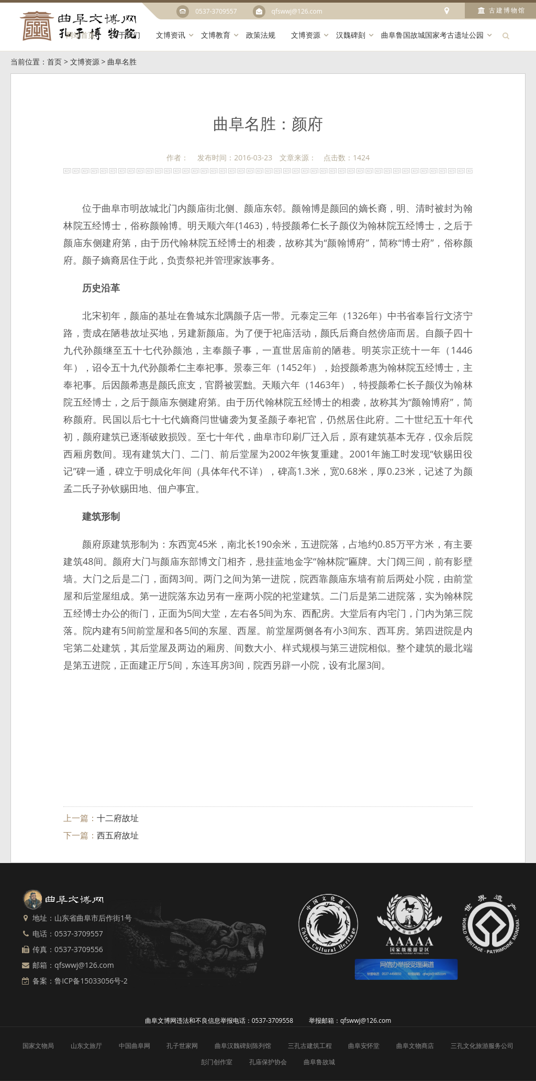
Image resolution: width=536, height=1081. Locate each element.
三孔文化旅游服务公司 (482, 1045)
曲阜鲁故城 (319, 1061)
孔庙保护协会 (268, 1061)
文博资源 (305, 35)
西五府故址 (118, 835)
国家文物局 (38, 1045)
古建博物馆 (502, 10)
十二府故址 (118, 818)
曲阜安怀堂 (363, 1045)
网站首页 (80, 35)
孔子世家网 (182, 1045)
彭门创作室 (216, 1061)
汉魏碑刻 (350, 35)
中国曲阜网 (134, 1045)
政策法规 (260, 35)
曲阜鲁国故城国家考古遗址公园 (432, 35)
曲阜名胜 (122, 62)
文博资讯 (170, 35)
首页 (54, 62)
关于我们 (125, 35)
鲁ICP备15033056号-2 (91, 981)
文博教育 (215, 35)
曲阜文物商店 (415, 1045)
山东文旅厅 (86, 1045)
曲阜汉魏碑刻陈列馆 (243, 1045)
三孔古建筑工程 (310, 1045)
